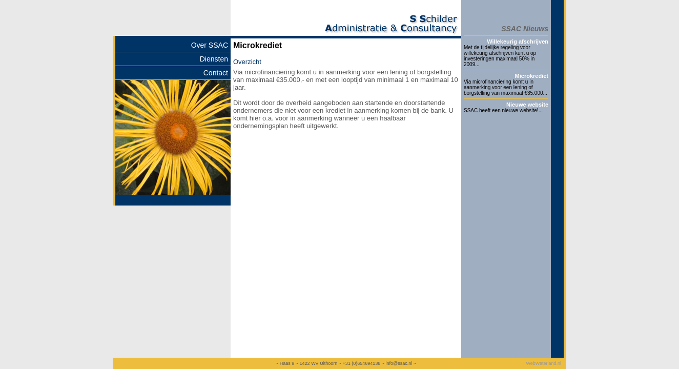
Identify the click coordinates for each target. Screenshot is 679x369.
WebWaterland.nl (543, 363)
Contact (215, 73)
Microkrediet (531, 76)
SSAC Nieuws (524, 29)
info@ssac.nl (398, 363)
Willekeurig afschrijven (517, 41)
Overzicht (247, 62)
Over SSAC (209, 45)
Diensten (214, 59)
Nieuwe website (527, 104)
